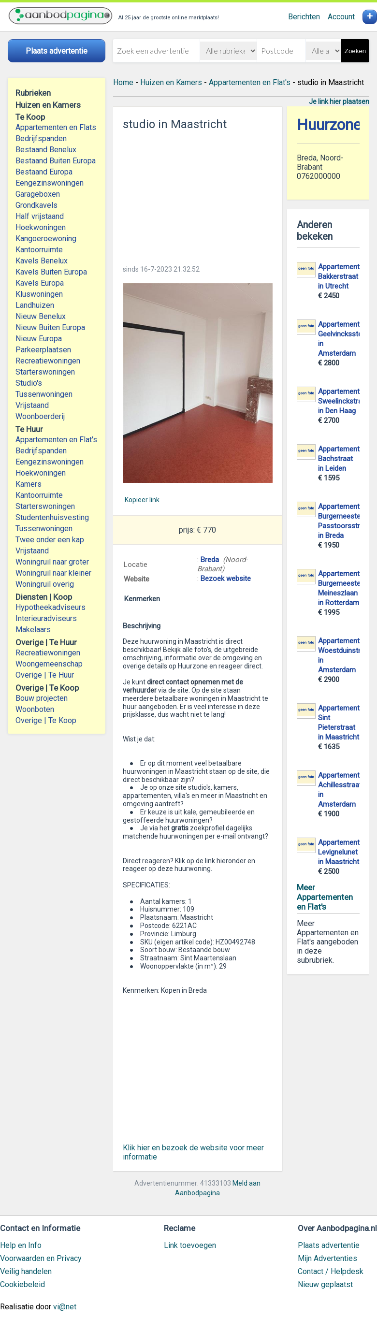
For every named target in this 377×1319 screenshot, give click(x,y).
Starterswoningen (45, 372)
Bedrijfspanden (41, 138)
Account (341, 16)
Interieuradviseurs (46, 618)
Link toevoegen (190, 1245)
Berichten (304, 16)
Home (123, 82)
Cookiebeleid (22, 1284)
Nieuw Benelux (40, 316)
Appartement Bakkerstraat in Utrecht (339, 276)
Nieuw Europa (38, 338)
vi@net (64, 1306)
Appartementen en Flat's (56, 439)
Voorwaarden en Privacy (41, 1258)
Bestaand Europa (43, 171)
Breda (210, 559)
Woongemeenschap (49, 663)
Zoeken (355, 51)
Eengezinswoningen (49, 183)
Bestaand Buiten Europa (55, 160)
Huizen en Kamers (171, 82)
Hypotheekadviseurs (50, 607)
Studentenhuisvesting (52, 517)
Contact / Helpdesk (330, 1271)
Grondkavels (36, 205)
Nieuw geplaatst (325, 1284)
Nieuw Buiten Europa (50, 327)
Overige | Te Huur (44, 675)
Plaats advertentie (329, 1245)
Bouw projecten (41, 698)
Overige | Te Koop (45, 720)
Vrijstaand (32, 405)
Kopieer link (142, 500)
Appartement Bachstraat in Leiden (339, 459)
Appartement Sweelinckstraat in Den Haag (343, 401)
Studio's (28, 383)
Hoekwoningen (40, 227)
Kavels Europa (39, 283)
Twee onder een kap (49, 539)
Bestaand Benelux (45, 149)
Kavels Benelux (41, 260)
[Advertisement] (198, 194)
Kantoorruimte (39, 249)
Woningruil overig (44, 584)
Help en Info (21, 1245)
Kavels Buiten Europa (51, 271)
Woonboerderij (40, 416)
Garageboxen (37, 194)
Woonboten (34, 709)
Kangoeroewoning (45, 238)
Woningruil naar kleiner (53, 573)
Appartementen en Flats (55, 127)
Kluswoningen (39, 294)
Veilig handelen (26, 1271)
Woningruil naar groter (52, 561)
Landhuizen (34, 305)
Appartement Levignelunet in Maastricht (339, 852)
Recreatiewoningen (47, 360)
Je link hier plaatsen (339, 101)
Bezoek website (226, 578)
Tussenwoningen (43, 394)
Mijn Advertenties (327, 1258)
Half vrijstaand (39, 216)
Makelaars (33, 629)
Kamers (28, 484)
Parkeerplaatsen (43, 349)
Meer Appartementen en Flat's (325, 897)
